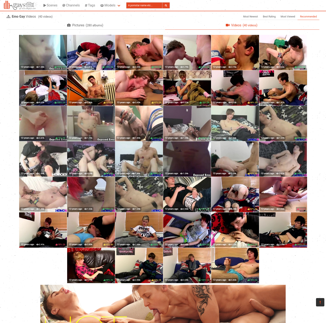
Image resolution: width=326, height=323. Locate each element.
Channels (71, 5)
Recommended (308, 16)
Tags (90, 5)
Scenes (50, 5)
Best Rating (269, 16)
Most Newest (250, 16)
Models (107, 5)
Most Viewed (288, 16)
